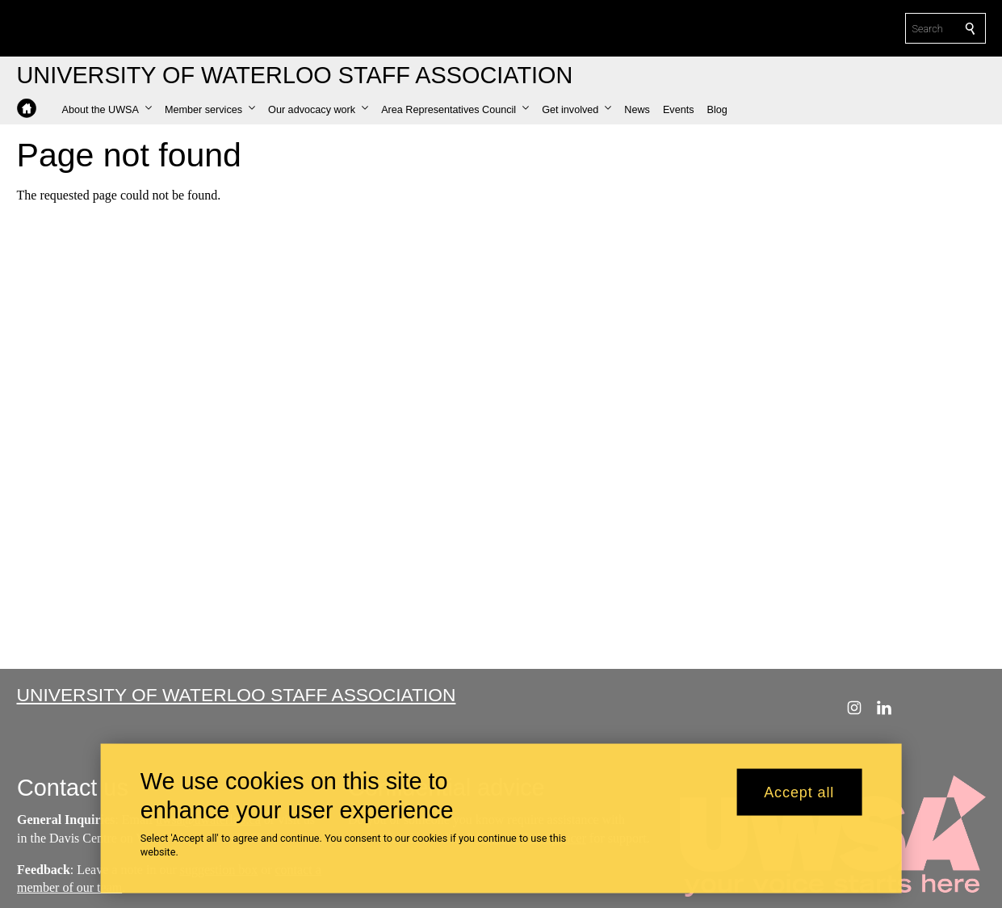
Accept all (799, 792)
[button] (107, 109)
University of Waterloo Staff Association (236, 694)
